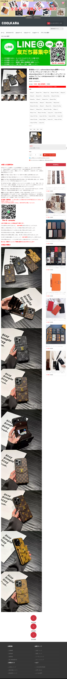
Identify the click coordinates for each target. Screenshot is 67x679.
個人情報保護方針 (12, 659)
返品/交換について (12, 670)
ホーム (2, 32)
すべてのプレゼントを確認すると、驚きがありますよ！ (42, 160)
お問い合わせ (38, 670)
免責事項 (10, 656)
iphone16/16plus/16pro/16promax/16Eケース (21, 66)
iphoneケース (19, 32)
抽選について (38, 653)
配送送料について (12, 673)
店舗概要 (10, 650)
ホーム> (4, 66)
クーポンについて (39, 656)
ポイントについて (39, 659)
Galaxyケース (27, 32)
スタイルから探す (5, 36)
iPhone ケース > (9, 66)
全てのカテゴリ (10, 32)
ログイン (37, 17)
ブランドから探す (45, 32)
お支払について (12, 667)
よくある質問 (38, 673)
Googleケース (35, 32)
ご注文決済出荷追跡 (40, 667)
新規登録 (29, 17)
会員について (38, 650)
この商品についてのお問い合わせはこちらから (40, 157)
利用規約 (10, 653)
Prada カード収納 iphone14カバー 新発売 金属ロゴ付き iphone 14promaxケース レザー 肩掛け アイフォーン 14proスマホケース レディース (55, 373)
